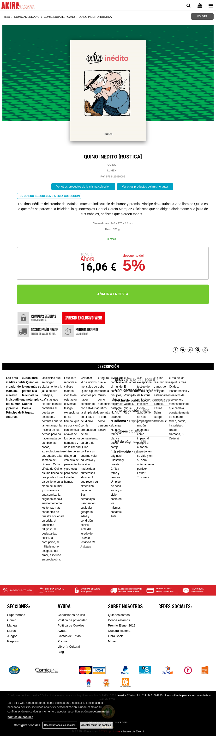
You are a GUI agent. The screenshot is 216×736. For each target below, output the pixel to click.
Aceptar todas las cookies (96, 725)
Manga (12, 625)
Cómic (11, 620)
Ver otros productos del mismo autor (145, 186)
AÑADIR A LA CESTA (112, 294)
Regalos (13, 641)
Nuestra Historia (119, 631)
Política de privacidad (72, 620)
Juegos (12, 636)
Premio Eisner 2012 (121, 625)
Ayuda (62, 631)
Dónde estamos (119, 620)
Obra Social (116, 636)
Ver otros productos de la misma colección (83, 186)
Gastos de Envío (69, 636)
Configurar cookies (27, 725)
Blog (61, 652)
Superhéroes (16, 615)
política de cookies (20, 717)
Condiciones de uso (71, 615)
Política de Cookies (71, 625)
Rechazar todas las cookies (60, 725)
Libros (11, 631)
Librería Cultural (69, 646)
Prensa (62, 641)
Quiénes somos (119, 615)
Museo (112, 641)
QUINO (112, 164)
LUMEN (112, 170)
